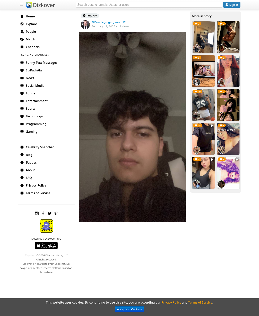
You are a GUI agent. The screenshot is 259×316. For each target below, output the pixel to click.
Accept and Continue (129, 309)
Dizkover (40, 5)
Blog (26, 155)
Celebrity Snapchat (37, 147)
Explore (90, 16)
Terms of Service (35, 193)
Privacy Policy (33, 185)
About (27, 170)
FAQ (26, 178)
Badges (28, 162)
